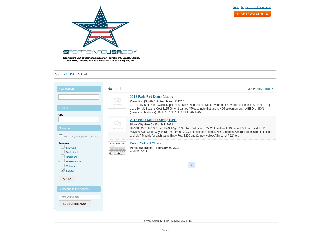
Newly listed (263, 88)
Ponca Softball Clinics (145, 143)
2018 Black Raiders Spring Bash (153, 120)
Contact (166, 230)
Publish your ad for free (254, 13)
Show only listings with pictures (81, 136)
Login (236, 7)
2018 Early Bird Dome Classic (151, 96)
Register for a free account (256, 7)
